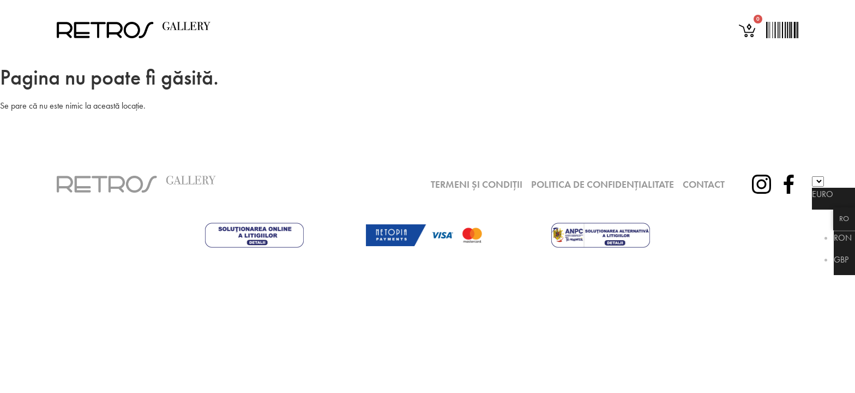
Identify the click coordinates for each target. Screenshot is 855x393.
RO (844, 218)
